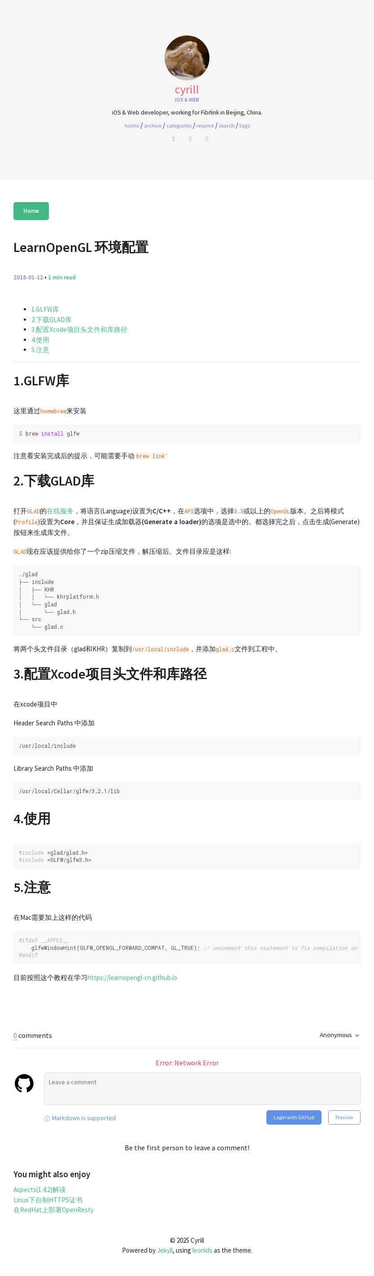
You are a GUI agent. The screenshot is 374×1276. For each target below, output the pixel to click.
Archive (152, 125)
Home (31, 211)
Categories (178, 125)
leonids (202, 1250)
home (132, 125)
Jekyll (165, 1250)
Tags (244, 125)
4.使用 (40, 340)
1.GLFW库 (45, 309)
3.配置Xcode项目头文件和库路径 (79, 329)
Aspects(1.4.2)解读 (39, 1189)
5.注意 (40, 349)
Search (227, 125)
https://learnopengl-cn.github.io (132, 977)
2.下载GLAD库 (51, 319)
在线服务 (60, 511)
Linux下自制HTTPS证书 (48, 1200)
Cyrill (187, 89)
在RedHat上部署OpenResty (53, 1209)
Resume (205, 125)
